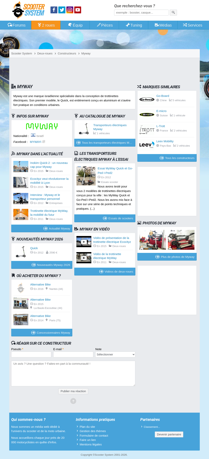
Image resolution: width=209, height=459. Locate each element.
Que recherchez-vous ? (134, 6)
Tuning (134, 25)
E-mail (58, 349)
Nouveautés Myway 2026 (51, 264)
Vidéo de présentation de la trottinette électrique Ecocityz (112, 239)
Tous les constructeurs (177, 158)
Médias (163, 25)
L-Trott (160, 126)
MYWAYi (35, 141)
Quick (34, 248)
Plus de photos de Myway (174, 256)
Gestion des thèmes (93, 431)
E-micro (161, 111)
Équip (75, 25)
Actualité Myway (56, 228)
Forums (16, 25)
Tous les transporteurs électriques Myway (105, 142)
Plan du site (87, 426)
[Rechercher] (173, 13)
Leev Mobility (165, 141)
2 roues (46, 25)
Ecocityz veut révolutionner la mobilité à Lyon (49, 180)
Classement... (152, 426)
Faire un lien (88, 440)
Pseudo (17, 349)
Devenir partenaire (169, 434)
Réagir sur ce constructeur (43, 343)
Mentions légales (91, 444)
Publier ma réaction (73, 391)
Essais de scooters (118, 218)
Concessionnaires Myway (50, 332)
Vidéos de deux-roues (116, 271)
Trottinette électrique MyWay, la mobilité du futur (49, 212)
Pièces (104, 25)
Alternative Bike (40, 284)
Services (192, 25)
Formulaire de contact (94, 435)
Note (98, 349)
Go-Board (162, 95)
